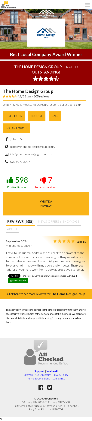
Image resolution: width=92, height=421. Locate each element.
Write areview (46, 203)
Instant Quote (16, 128)
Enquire (37, 115)
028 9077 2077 (20, 161)
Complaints (58, 378)
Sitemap (28, 374)
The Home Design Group (28, 91)
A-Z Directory (43, 374)
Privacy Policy (60, 374)
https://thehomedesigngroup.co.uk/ (32, 146)
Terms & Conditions (38, 378)
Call (55, 115)
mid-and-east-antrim (19, 245)
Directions (14, 115)
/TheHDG (16, 139)
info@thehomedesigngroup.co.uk (31, 154)
